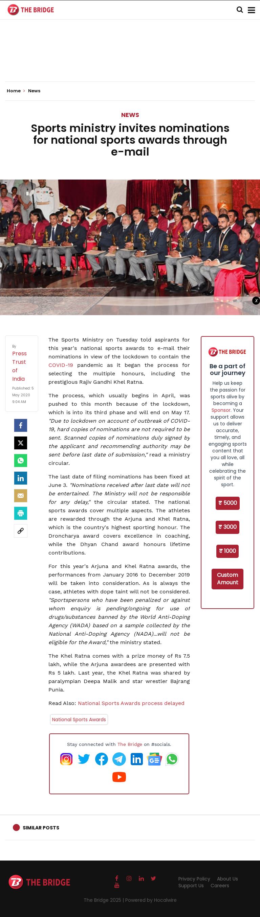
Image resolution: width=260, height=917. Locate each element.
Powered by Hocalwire (151, 900)
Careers (220, 885)
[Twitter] (20, 443)
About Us (227, 878)
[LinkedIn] (20, 478)
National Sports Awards (79, 719)
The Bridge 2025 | (104, 900)
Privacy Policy (194, 878)
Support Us (191, 885)
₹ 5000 (227, 503)
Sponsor (221, 410)
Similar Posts (41, 827)
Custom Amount (227, 579)
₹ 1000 (227, 551)
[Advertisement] (130, 61)
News (130, 115)
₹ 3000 (227, 527)
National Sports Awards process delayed (131, 703)
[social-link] (20, 531)
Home (16, 91)
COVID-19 (60, 365)
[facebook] (20, 425)
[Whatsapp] (20, 460)
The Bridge (129, 744)
